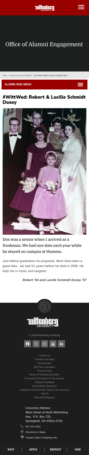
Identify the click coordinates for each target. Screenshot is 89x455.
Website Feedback (44, 382)
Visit (11, 449)
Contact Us (44, 355)
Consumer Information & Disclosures (44, 378)
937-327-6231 (33, 426)
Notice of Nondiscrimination (44, 374)
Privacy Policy (44, 370)
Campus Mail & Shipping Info (41, 437)
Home (5, 75)
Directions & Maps (44, 359)
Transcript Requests (44, 397)
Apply (33, 449)
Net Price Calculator (44, 367)
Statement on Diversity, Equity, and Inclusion (44, 389)
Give (78, 449)
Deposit (55, 449)
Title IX (44, 393)
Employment (44, 363)
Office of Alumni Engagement (20, 75)
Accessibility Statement (44, 386)
